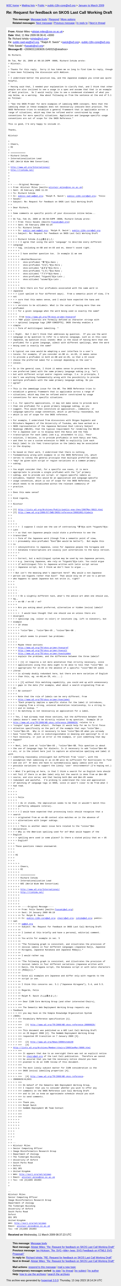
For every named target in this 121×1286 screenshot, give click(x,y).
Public (41, 5)
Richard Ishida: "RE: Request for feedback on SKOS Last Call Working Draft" (69, 1257)
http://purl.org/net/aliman (35, 1174)
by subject (80, 1270)
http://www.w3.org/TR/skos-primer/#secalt (42, 650)
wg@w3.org (27, 924)
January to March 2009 (91, 5)
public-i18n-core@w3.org (61, 5)
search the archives (59, 1274)
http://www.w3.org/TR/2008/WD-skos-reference (56, 1076)
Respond (54, 19)
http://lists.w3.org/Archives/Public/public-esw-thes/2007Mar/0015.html (60, 509)
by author (93, 1270)
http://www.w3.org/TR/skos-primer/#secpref (50, 317)
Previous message (64, 23)
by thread (68, 1270)
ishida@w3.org (39, 38)
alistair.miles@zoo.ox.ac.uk (47, 31)
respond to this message (42, 1267)
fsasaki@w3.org (34, 45)
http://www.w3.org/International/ (30, 167)
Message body (39, 19)
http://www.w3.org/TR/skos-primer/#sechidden (44, 653)
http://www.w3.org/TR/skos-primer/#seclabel (44, 699)
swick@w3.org (70, 42)
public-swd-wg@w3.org (26, 42)
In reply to (82, 23)
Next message (44, 23)
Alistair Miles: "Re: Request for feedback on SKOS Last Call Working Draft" (73, 1247)
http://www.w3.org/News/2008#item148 (51, 1042)
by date (56, 1270)
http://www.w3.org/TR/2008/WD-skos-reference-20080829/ (45, 722)
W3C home (12, 5)
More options (68, 19)
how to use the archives (33, 1274)
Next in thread (97, 23)
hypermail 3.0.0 (49, 1280)
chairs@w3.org (65, 918)
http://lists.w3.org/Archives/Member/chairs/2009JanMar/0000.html (51, 1047)
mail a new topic (67, 1267)
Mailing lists (28, 5)
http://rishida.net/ (22, 170)
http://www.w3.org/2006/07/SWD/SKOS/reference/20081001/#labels (55, 512)
